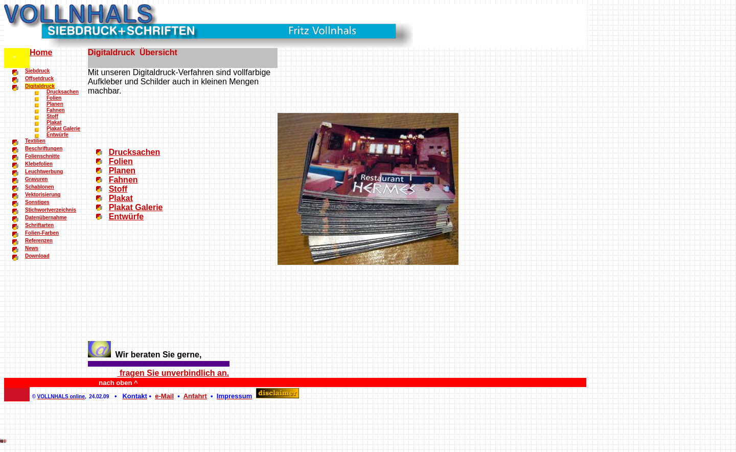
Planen (55, 104)
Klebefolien (39, 164)
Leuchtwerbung (44, 171)
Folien (54, 98)
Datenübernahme (46, 217)
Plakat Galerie (63, 128)
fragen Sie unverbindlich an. (173, 373)
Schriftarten (39, 225)
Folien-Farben (42, 233)
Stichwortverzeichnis (50, 210)
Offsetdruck (39, 78)
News (31, 248)
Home (41, 52)
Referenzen (39, 240)
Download (37, 256)
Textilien (35, 141)
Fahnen (56, 110)
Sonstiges (37, 202)
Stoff (52, 116)
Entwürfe (57, 135)
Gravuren (36, 179)
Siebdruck (37, 71)
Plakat (54, 122)
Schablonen (39, 187)
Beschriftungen (43, 148)
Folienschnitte (42, 156)
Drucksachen (63, 92)
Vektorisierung (42, 194)
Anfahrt (195, 396)
